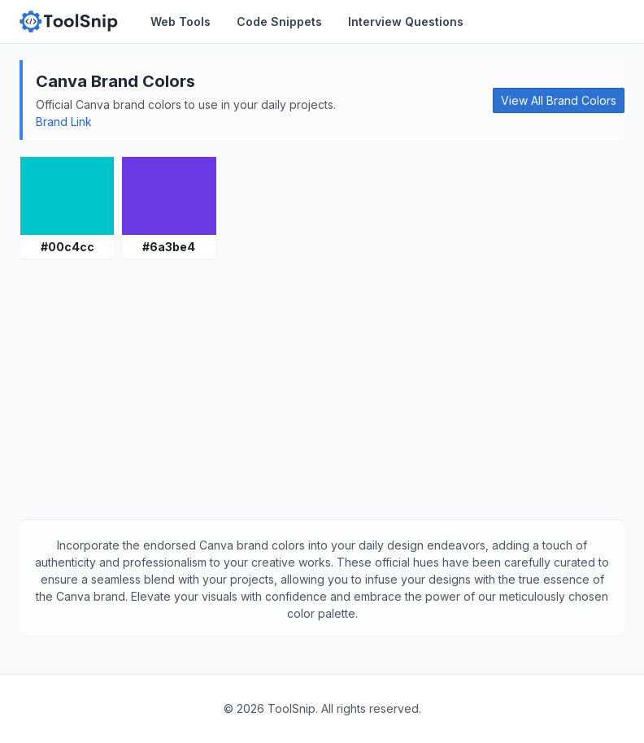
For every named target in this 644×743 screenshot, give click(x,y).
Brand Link (64, 121)
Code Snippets (279, 21)
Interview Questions (405, 21)
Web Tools (180, 21)
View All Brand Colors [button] (558, 100)
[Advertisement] (322, 389)
